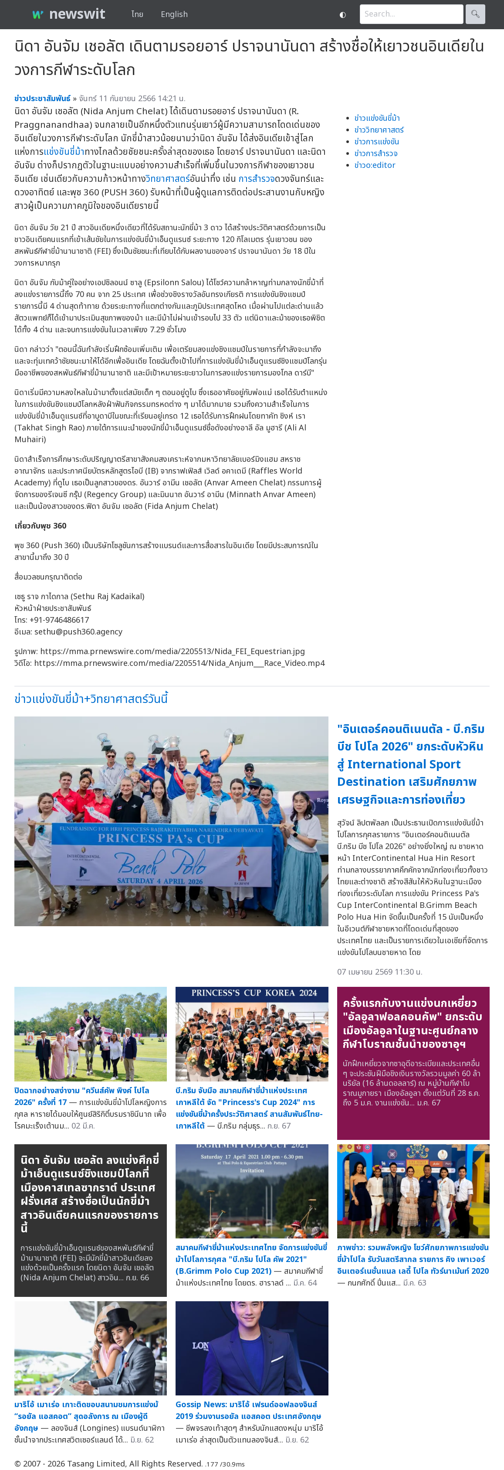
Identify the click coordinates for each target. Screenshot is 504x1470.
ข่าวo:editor (375, 165)
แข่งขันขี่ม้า (64, 152)
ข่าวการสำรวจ (376, 154)
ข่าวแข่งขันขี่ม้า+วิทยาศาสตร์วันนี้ (91, 699)
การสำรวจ (256, 179)
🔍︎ (475, 14)
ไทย (137, 14)
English (174, 14)
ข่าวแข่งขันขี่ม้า (377, 118)
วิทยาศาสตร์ (168, 179)
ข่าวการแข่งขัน (377, 142)
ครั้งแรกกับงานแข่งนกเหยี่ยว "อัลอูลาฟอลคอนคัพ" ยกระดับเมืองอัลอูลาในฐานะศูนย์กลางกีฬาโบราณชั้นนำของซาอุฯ (413, 1024)
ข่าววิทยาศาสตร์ (379, 130)
